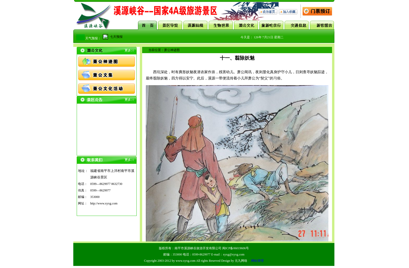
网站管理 (257, 261)
